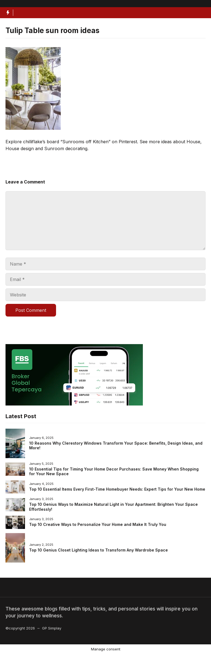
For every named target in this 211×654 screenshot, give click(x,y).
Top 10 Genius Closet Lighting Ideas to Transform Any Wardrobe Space (98, 550)
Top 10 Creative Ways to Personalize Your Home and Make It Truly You (97, 524)
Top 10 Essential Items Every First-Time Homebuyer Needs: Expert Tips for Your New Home (117, 489)
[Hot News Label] (6, 12)
